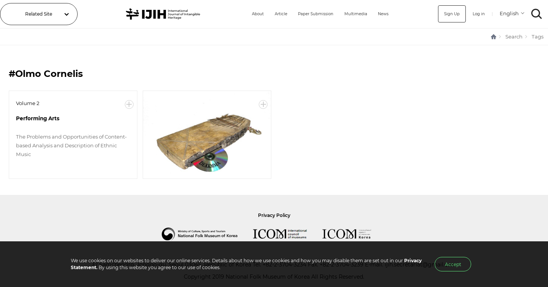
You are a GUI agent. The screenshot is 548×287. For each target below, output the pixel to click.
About (245, 14)
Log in (477, 14)
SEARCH (537, 14)
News (384, 14)
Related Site (38, 14)
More (129, 104)
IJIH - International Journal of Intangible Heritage (157, 14)
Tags (537, 36)
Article (270, 14)
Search (514, 36)
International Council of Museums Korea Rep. (354, 234)
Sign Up (448, 14)
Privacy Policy (274, 215)
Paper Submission (310, 14)
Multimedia (354, 14)
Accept (453, 264)
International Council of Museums (287, 234)
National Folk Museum (207, 234)
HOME (494, 37)
